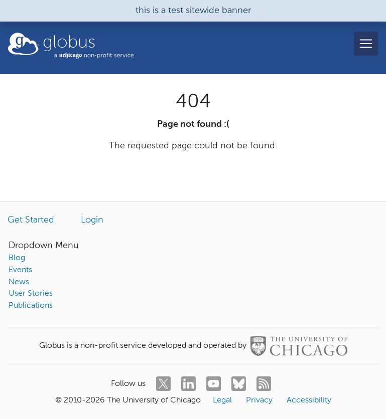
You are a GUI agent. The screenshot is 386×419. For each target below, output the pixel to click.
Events (20, 270)
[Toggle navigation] (366, 44)
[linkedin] (188, 383)
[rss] (263, 383)
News (19, 282)
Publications (31, 306)
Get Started (31, 220)
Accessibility (309, 400)
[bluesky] (238, 383)
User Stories (31, 294)
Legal (222, 400)
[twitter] (163, 383)
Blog (17, 258)
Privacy (259, 400)
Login (92, 220)
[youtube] (213, 383)
